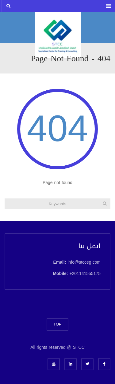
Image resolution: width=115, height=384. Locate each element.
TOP (57, 324)
